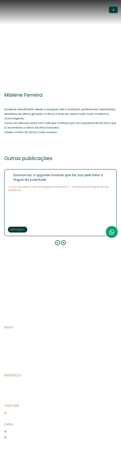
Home (7, 334)
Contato (9, 363)
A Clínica (9, 340)
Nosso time (10, 346)
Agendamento (12, 358)
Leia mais (17, 230)
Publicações (11, 352)
